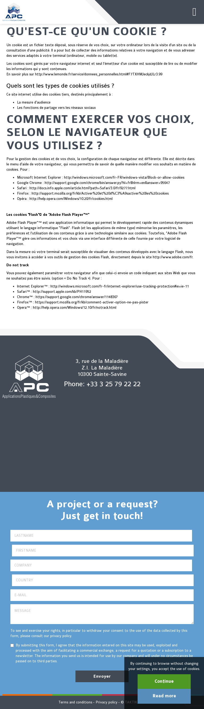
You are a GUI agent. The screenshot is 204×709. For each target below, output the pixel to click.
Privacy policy (106, 702)
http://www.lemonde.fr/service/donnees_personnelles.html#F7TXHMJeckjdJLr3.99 (98, 74)
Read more (164, 696)
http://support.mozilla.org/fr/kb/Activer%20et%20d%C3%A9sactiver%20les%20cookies (100, 193)
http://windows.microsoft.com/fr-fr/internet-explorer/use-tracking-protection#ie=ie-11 (119, 286)
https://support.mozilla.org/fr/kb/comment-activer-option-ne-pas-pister (91, 302)
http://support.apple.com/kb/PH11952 (62, 292)
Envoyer (102, 676)
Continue (164, 681)
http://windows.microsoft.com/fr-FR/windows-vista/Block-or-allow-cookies (124, 177)
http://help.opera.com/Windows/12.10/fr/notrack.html (74, 308)
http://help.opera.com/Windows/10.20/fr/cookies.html (71, 199)
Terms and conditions (75, 702)
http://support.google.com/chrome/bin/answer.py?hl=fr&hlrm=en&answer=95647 (107, 183)
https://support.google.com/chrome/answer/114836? (77, 297)
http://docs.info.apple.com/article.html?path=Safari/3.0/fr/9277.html (82, 188)
